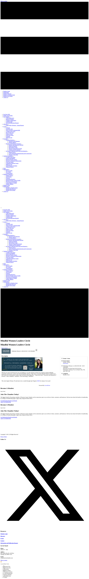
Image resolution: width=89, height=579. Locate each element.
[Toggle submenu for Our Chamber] (9, 212)
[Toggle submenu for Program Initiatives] (14, 140)
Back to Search (5, 348)
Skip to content (4, 1)
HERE (38, 381)
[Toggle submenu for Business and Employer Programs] (21, 239)
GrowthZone (47, 385)
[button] (44, 528)
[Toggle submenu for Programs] (8, 234)
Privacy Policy (4, 436)
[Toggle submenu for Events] (6, 222)
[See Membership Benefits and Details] (9, 400)
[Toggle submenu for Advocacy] (8, 124)
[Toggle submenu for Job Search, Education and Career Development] (27, 151)
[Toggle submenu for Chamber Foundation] (13, 156)
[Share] (36, 350)
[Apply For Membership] (6, 402)
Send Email (65, 363)
